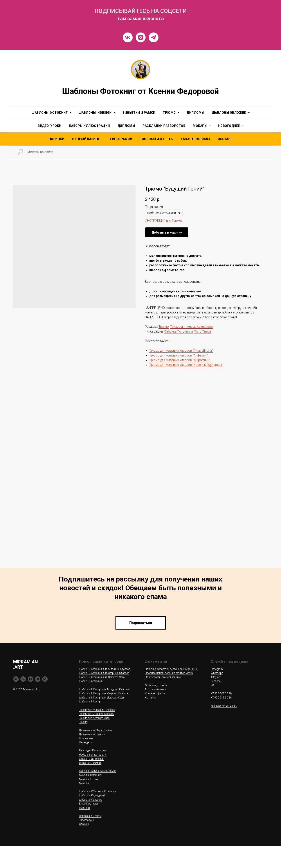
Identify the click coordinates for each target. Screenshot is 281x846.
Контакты (150, 697)
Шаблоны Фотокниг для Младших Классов (104, 669)
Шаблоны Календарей (92, 795)
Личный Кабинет (87, 139)
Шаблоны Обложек (90, 799)
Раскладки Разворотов (163, 126)
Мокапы (84, 783)
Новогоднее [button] (229, 126)
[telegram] (37, 679)
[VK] (128, 37)
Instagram (217, 669)
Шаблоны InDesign (90, 701)
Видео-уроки (49, 126)
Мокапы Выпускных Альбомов (97, 770)
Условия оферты (155, 693)
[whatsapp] (45, 679)
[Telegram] (154, 37)
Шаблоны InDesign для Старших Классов (103, 693)
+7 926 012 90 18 (221, 697)
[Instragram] (141, 37)
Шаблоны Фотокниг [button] (49, 112)
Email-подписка (195, 139)
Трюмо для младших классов (191, 326)
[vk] (16, 679)
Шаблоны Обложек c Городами (97, 791)
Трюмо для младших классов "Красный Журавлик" (186, 365)
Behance (215, 681)
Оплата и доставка (156, 685)
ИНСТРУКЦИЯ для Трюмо (163, 220)
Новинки (84, 807)
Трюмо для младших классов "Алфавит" (178, 355)
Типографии (121, 139)
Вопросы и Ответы (156, 139)
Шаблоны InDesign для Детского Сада (101, 697)
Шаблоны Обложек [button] (229, 112)
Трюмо (164, 326)
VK (212, 685)
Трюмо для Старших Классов (96, 713)
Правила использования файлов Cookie (169, 673)
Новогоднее (86, 738)
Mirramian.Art (31, 689)
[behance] (23, 679)
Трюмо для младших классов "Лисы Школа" (181, 350)
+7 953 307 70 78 (221, 693)
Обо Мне (225, 139)
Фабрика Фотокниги (178, 331)
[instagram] (30, 679)
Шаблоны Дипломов (91, 758)
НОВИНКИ (57, 139)
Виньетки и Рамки (138, 112)
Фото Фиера (202, 331)
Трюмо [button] (170, 112)
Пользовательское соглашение (163, 677)
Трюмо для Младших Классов (97, 709)
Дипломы (195, 112)
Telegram (216, 677)
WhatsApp (217, 673)
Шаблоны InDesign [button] (96, 112)
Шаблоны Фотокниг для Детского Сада (102, 677)
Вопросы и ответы (156, 689)
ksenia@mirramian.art (224, 705)
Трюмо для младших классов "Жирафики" (179, 360)
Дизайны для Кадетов (92, 734)
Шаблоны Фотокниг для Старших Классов (104, 673)
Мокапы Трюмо (88, 779)
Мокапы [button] (200, 126)
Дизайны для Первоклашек (95, 730)
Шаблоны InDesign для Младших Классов (104, 689)
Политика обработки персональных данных (171, 669)
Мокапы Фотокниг (90, 775)
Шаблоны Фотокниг (90, 681)
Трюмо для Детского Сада (94, 718)
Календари (85, 742)
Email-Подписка (88, 803)
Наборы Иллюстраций (89, 126)
